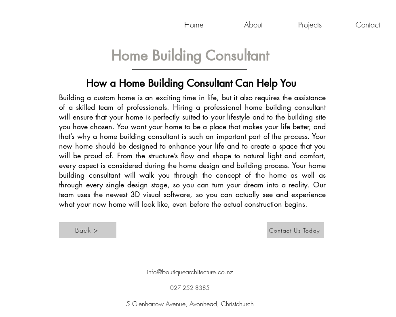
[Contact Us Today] (295, 230)
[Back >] (87, 230)
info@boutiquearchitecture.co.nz (190, 271)
